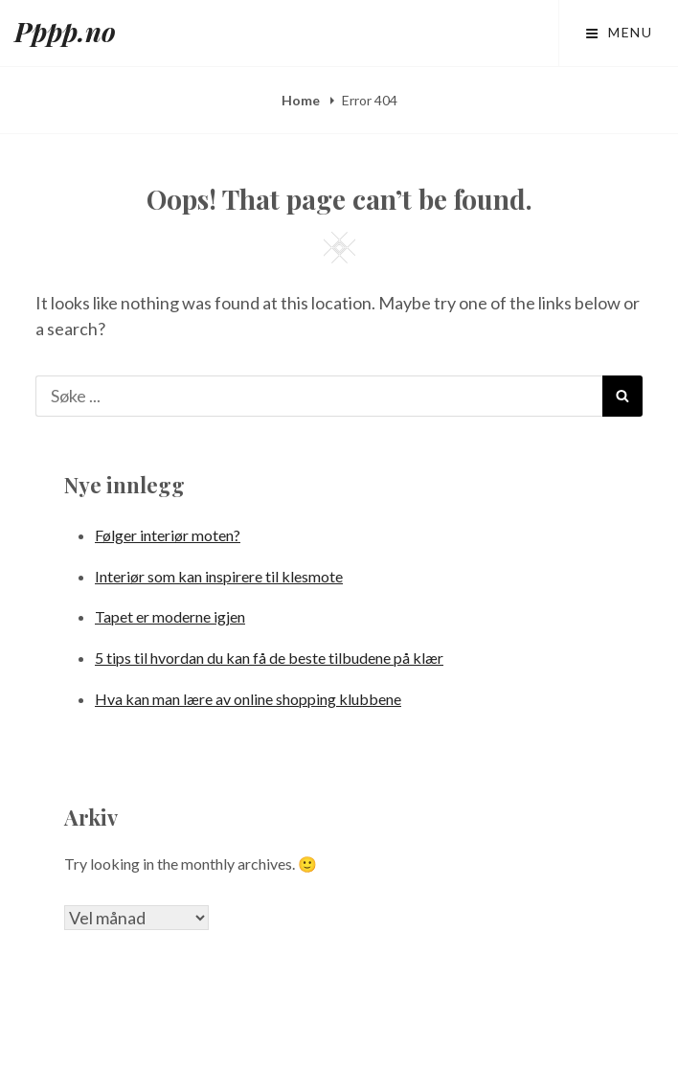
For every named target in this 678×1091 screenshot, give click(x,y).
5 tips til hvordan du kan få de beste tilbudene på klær (269, 657)
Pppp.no (65, 31)
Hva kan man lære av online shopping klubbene (248, 699)
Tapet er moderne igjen (170, 616)
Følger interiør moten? (167, 535)
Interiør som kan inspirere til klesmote (219, 576)
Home (302, 100)
